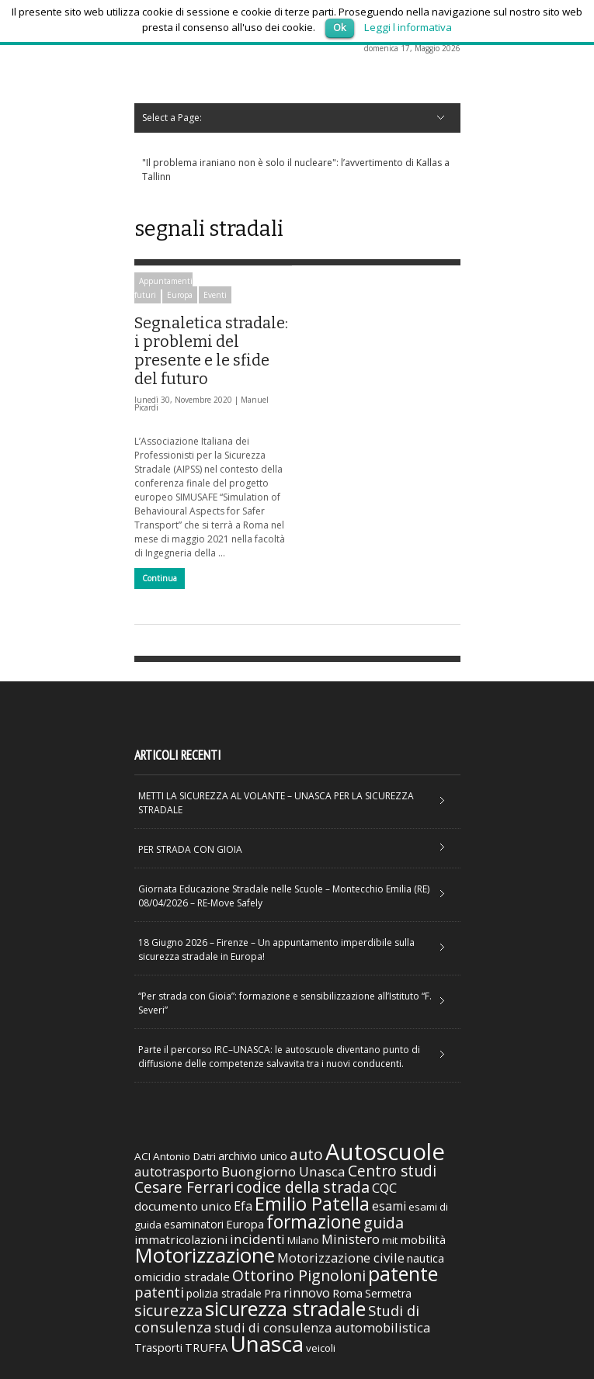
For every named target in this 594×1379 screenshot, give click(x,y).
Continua (159, 578)
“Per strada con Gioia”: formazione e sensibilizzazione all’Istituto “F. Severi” (285, 1003)
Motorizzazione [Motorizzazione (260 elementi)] (204, 1255)
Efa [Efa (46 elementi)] (243, 1205)
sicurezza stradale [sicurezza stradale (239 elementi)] (285, 1308)
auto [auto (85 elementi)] (306, 1154)
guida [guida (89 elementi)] (383, 1222)
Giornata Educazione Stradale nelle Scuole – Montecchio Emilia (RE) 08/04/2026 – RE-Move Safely (283, 896)
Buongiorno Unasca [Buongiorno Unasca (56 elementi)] (283, 1171)
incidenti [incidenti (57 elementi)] (257, 1239)
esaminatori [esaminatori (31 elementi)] (194, 1224)
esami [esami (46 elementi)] (389, 1205)
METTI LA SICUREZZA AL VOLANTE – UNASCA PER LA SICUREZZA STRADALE (276, 802)
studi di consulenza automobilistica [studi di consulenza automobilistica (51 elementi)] (322, 1327)
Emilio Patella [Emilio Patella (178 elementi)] (312, 1203)
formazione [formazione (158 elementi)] (313, 1221)
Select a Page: (172, 117)
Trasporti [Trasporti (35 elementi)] (158, 1347)
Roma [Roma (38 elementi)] (347, 1293)
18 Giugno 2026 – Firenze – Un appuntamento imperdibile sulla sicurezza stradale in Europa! (276, 949)
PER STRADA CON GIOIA (190, 849)
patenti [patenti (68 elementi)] (159, 1292)
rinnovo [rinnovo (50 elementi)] (306, 1292)
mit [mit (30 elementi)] (390, 1240)
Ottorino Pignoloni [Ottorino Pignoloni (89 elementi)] (299, 1275)
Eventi (215, 294)
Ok (339, 27)
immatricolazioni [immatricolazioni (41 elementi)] (181, 1239)
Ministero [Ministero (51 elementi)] (350, 1239)
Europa (180, 294)
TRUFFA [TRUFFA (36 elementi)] (206, 1347)
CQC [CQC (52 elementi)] (384, 1188)
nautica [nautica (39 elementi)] (425, 1258)
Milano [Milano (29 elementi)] (303, 1240)
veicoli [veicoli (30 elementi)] (320, 1348)
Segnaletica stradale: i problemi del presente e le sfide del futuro (211, 351)
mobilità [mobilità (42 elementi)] (423, 1239)
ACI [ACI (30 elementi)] (142, 1156)
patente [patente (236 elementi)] (403, 1273)
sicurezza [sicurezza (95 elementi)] (168, 1310)
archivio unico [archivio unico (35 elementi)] (252, 1156)
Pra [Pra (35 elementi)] (272, 1293)
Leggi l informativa (408, 27)
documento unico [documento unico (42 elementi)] (182, 1206)
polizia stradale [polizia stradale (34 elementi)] (224, 1293)
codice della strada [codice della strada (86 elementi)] (303, 1186)
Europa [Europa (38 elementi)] (245, 1224)
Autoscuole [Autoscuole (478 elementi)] (385, 1151)
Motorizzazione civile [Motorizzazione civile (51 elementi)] (341, 1257)
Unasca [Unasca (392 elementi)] (267, 1343)
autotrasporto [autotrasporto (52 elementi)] (176, 1171)
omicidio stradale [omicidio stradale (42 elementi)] (182, 1276)
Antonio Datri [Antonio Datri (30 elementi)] (184, 1156)
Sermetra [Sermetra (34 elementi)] (388, 1293)
